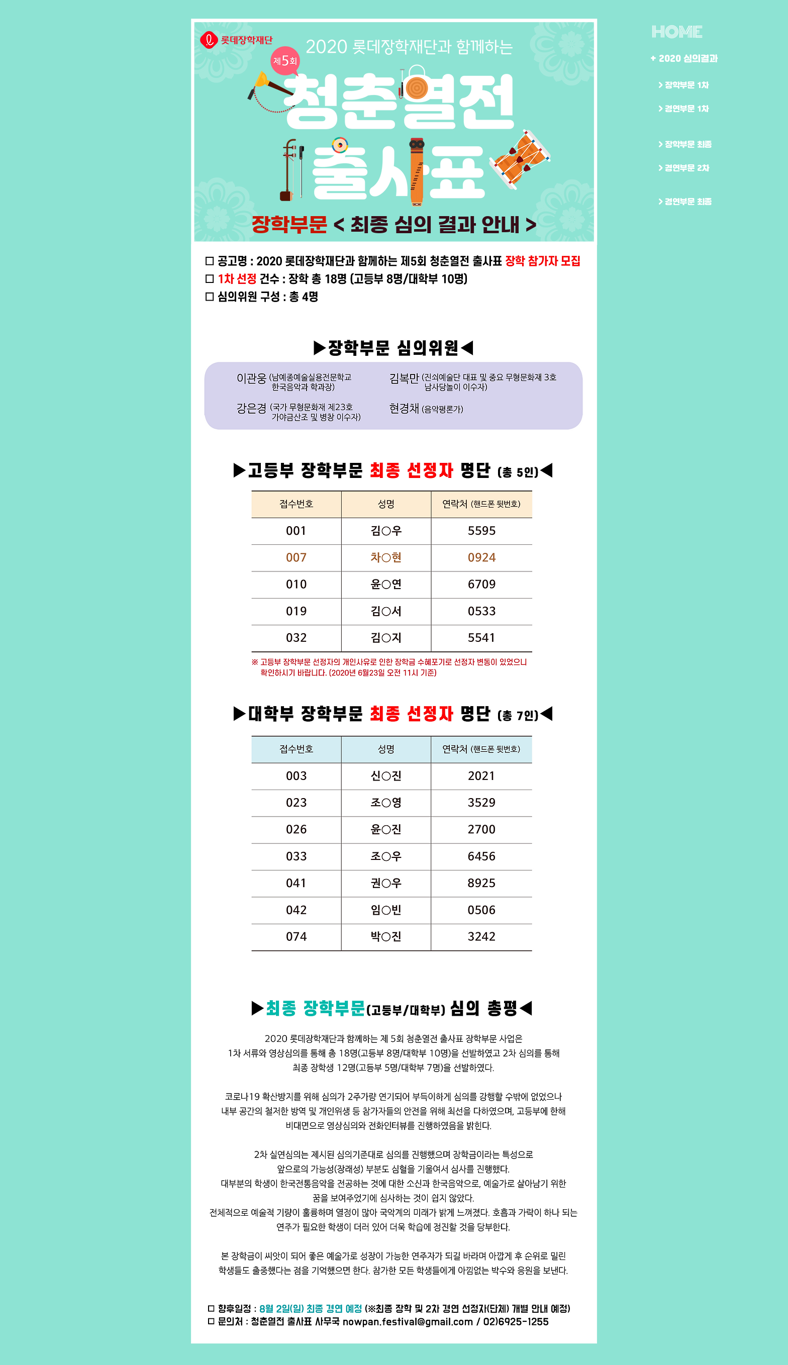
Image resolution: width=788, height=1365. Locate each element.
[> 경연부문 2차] (693, 168)
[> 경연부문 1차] (693, 109)
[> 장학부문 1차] (693, 85)
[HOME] (677, 32)
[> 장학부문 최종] (693, 144)
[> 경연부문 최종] (693, 201)
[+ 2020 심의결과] (685, 58)
